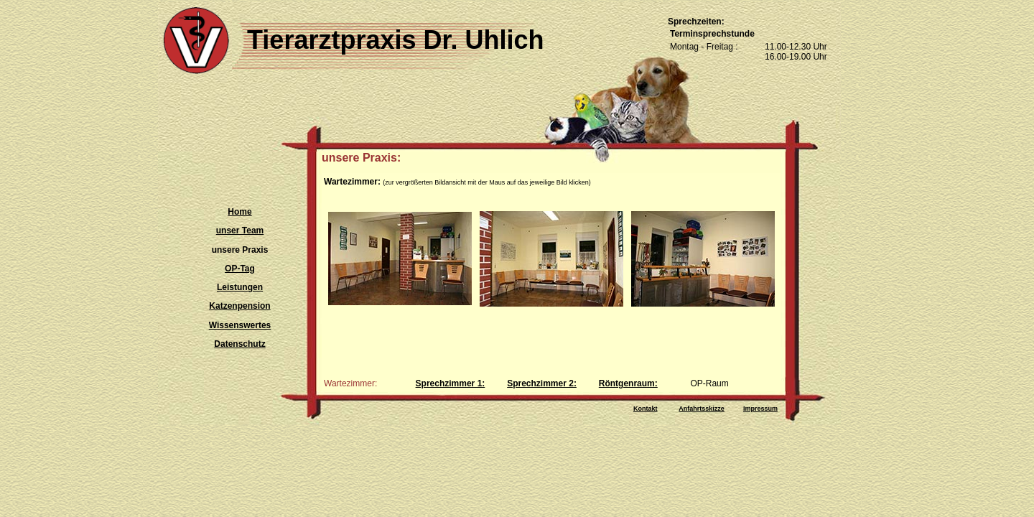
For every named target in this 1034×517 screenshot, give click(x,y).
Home (239, 212)
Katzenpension (239, 306)
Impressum (760, 408)
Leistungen (240, 287)
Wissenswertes (240, 325)
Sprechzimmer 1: (450, 383)
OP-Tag (240, 269)
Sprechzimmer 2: (542, 383)
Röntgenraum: (628, 383)
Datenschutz (239, 344)
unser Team (240, 230)
